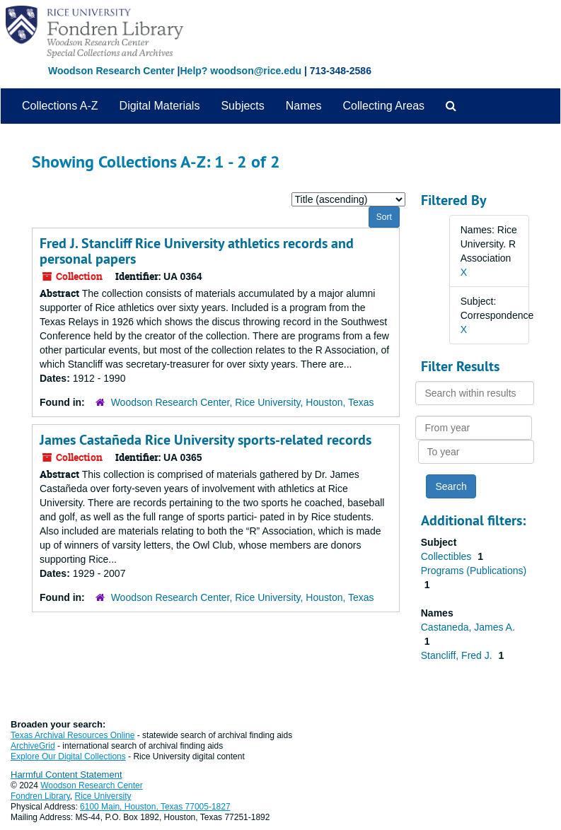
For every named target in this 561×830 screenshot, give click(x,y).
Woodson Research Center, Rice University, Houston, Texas (242, 402)
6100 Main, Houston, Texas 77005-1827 (155, 807)
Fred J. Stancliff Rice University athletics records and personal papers (197, 251)
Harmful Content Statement (66, 774)
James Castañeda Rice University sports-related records (205, 440)
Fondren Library (40, 796)
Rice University (103, 796)
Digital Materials (160, 106)
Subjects (242, 106)
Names (304, 106)
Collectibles (447, 556)
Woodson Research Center (111, 70)
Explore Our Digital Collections (68, 756)
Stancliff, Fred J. (458, 655)
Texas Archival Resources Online (72, 735)
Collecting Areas (383, 106)
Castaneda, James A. (468, 627)
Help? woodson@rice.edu (240, 70)
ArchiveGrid (33, 746)
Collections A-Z (60, 106)
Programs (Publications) (473, 570)
